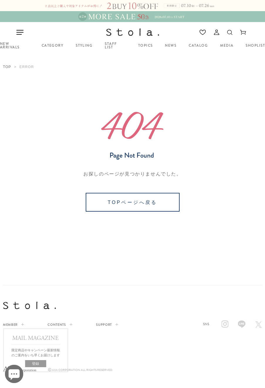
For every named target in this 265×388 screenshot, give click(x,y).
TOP (7, 67)
